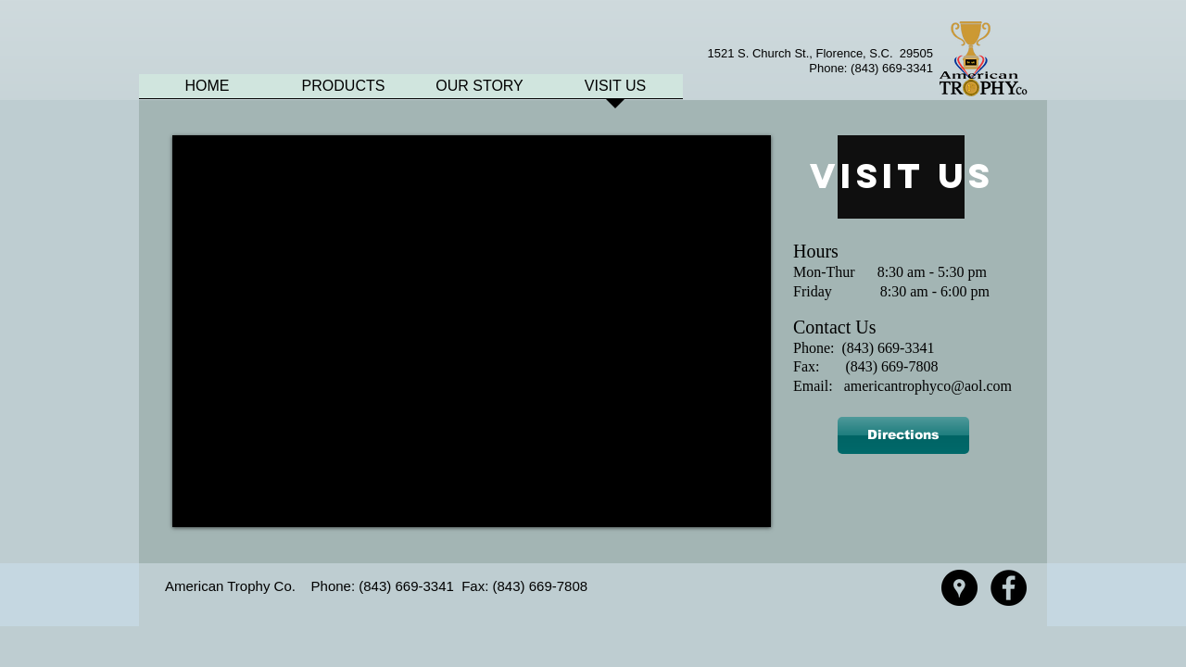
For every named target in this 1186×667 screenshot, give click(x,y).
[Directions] (903, 435)
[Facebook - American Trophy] (1008, 588)
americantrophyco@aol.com (928, 386)
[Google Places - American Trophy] (959, 588)
